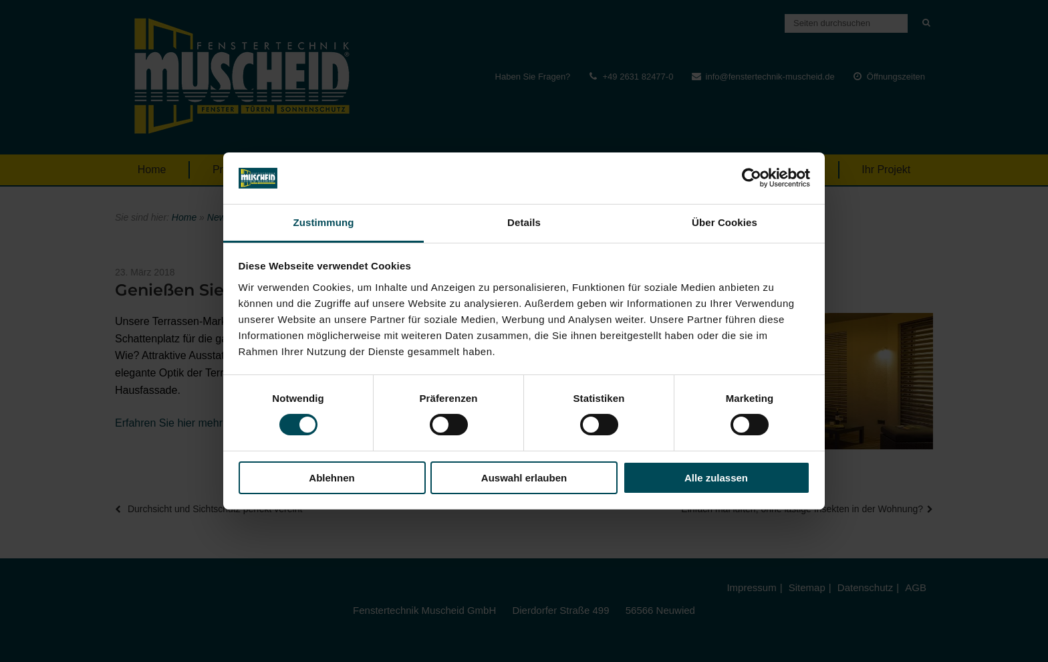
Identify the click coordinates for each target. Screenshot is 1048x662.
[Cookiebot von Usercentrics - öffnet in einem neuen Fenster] (751, 178)
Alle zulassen (716, 477)
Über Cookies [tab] (724, 222)
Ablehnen (331, 477)
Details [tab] (524, 222)
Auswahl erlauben (524, 477)
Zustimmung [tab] (323, 222)
